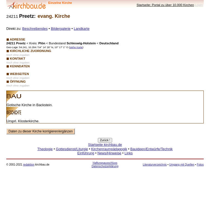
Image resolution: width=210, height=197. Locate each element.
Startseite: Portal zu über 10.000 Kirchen (165, 5)
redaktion (28, 164)
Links (128, 153)
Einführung (85, 153)
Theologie (44, 149)
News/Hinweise (109, 153)
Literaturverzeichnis (155, 164)
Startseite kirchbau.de (105, 145)
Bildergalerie (61, 29)
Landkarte (82, 29)
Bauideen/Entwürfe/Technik (151, 149)
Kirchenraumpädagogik (109, 149)
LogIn (199, 5)
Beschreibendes (35, 29)
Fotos (200, 164)
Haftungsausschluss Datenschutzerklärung (105, 164)
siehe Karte (76, 47)
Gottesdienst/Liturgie (72, 149)
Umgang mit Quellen (181, 164)
